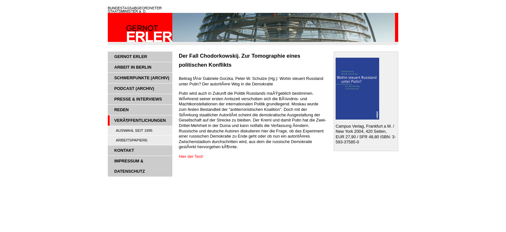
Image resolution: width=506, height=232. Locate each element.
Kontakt (124, 150)
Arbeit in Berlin (132, 67)
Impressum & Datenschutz (129, 166)
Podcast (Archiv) (134, 88)
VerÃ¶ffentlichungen (140, 120)
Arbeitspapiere (131, 140)
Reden (121, 109)
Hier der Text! (191, 156)
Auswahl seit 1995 (134, 130)
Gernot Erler (130, 56)
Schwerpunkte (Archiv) (141, 77)
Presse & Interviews (138, 99)
